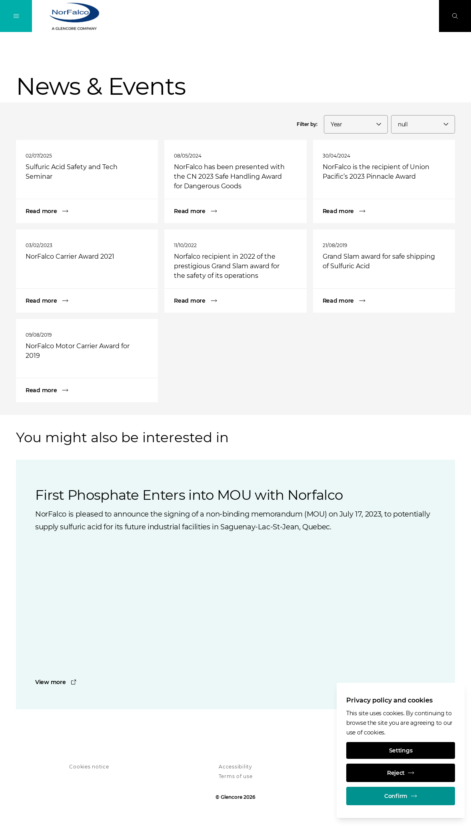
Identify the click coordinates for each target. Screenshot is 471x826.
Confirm (400, 796)
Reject (400, 772)
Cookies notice (89, 767)
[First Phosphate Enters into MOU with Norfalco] (235, 682)
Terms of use (236, 776)
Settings (401, 750)
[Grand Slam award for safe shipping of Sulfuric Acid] (384, 301)
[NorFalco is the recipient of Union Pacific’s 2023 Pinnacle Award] (384, 211)
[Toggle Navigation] (16, 16)
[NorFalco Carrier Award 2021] (87, 301)
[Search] (455, 16)
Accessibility (235, 767)
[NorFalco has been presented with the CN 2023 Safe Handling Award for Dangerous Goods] (235, 211)
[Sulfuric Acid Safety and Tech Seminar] (87, 211)
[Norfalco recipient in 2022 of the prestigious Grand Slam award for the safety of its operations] (235, 301)
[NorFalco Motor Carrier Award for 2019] (87, 390)
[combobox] (356, 124)
